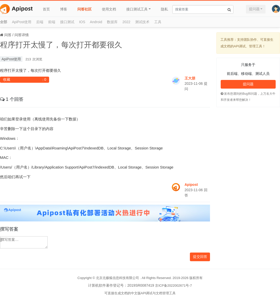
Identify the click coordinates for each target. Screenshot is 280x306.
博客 (63, 9)
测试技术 (142, 22)
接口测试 (67, 22)
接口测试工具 (137, 9)
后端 (39, 22)
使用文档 (109, 9)
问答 (7, 35)
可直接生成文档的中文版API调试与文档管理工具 (140, 293)
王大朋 (190, 78)
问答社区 (84, 9)
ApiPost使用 (21, 22)
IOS (82, 22)
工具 (157, 22)
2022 (126, 22)
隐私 (164, 9)
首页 (46, 9)
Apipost (191, 185)
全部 (3, 22)
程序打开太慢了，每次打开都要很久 (61, 44)
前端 (51, 22)
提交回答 (200, 257)
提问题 (254, 9)
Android (96, 22)
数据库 (112, 22)
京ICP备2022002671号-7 (173, 285)
